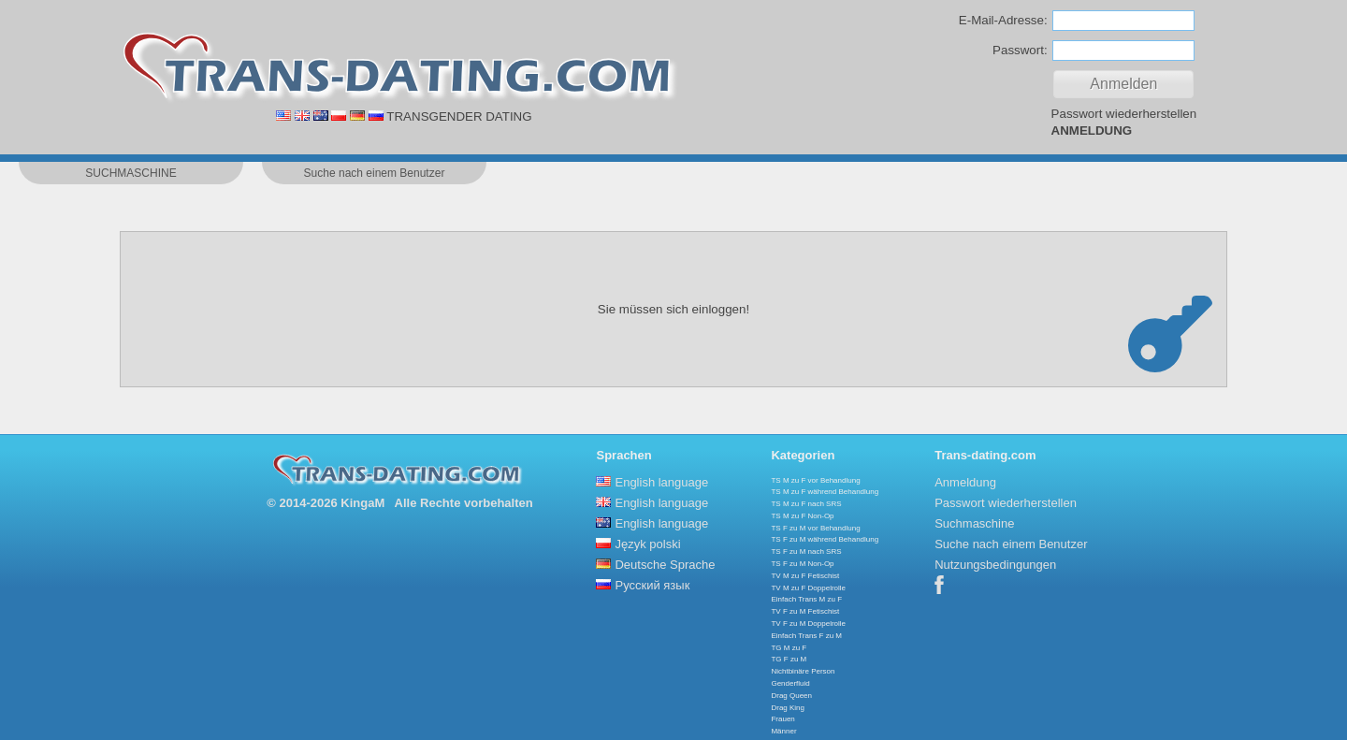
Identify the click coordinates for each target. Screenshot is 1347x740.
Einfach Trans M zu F (806, 599)
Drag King (787, 708)
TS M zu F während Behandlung (824, 491)
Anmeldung (965, 482)
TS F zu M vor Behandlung (815, 528)
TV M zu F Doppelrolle (808, 588)
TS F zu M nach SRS (806, 551)
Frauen (782, 719)
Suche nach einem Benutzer (1010, 544)
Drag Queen (791, 695)
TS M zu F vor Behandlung (815, 480)
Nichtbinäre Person (802, 671)
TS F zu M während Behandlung (824, 539)
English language (661, 482)
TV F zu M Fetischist (805, 611)
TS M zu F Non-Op (802, 516)
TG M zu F (788, 648)
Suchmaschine (974, 523)
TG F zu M (788, 659)
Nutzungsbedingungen (995, 565)
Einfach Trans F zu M (806, 635)
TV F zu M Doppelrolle (808, 623)
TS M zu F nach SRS (806, 504)
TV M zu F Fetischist (805, 576)
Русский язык (652, 585)
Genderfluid (790, 683)
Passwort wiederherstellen (1124, 114)
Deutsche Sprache (665, 565)
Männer (783, 731)
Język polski (647, 544)
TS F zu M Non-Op (802, 563)
